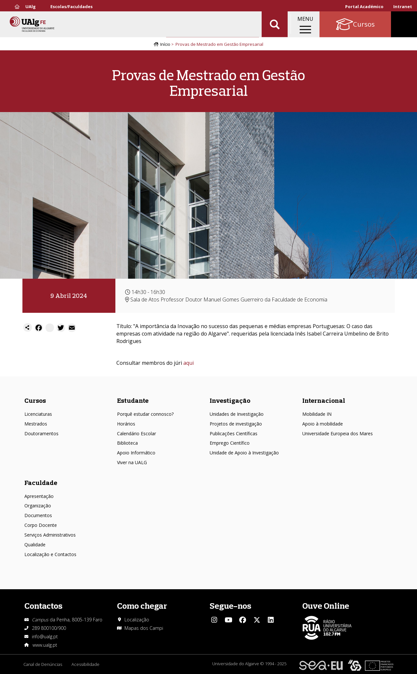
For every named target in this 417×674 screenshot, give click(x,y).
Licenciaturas (38, 414)
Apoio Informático (136, 453)
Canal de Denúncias (42, 664)
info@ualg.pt (45, 636)
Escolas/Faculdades (71, 6)
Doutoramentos (41, 433)
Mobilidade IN (317, 414)
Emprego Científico (230, 443)
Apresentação (39, 496)
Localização (136, 620)
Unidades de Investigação (237, 414)
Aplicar (275, 26)
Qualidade (35, 544)
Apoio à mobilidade (322, 424)
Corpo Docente (40, 525)
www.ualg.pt (45, 645)
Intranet (402, 6)
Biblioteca (127, 443)
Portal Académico (364, 6)
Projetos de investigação (236, 424)
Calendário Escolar (136, 433)
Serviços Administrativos (50, 535)
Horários (126, 424)
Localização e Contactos (50, 554)
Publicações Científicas (233, 433)
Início (165, 44)
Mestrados (35, 424)
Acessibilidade (86, 664)
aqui (188, 363)
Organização (37, 506)
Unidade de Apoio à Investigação (244, 453)
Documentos (38, 515)
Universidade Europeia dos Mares (337, 433)
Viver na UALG (132, 462)
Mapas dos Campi (143, 628)
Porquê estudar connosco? (145, 414)
